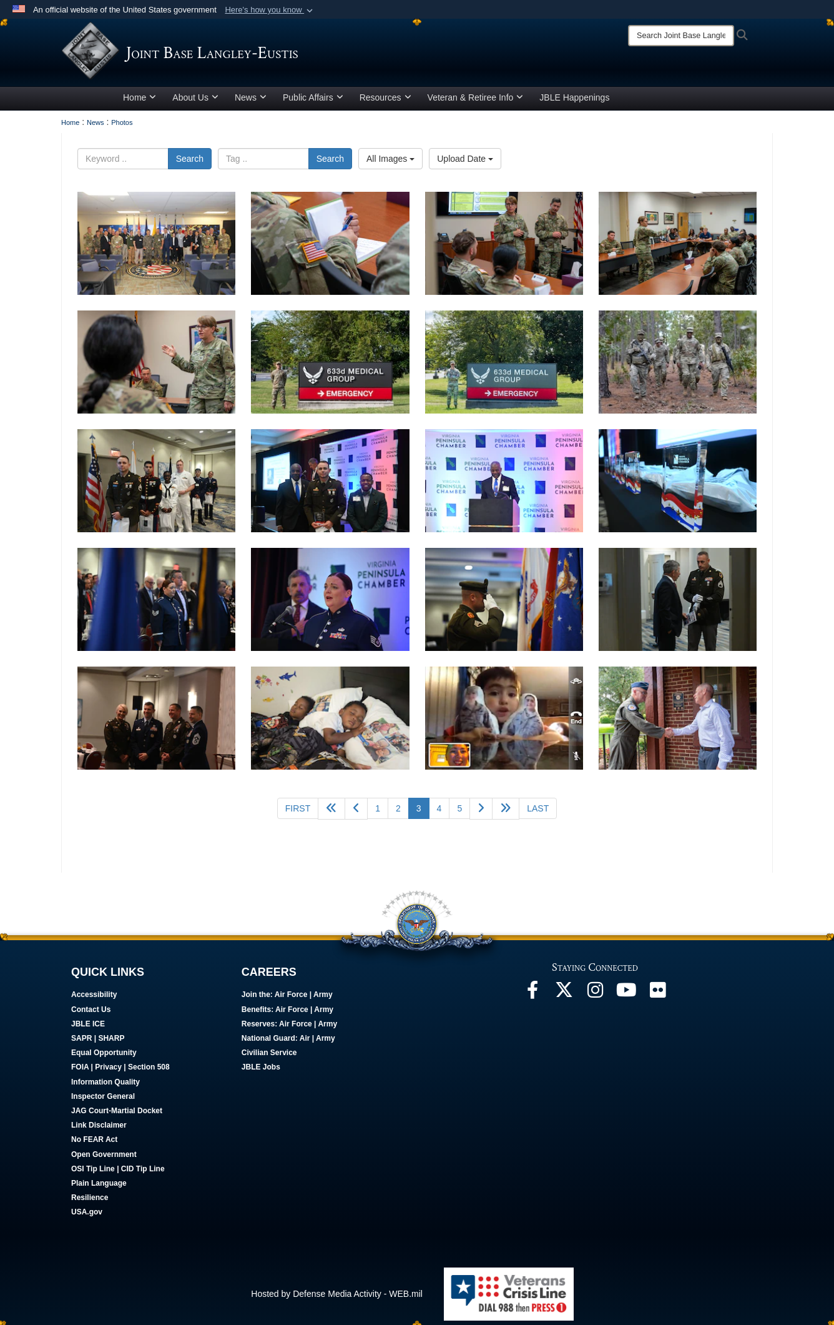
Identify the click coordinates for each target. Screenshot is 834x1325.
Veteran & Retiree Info (476, 102)
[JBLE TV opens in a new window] (626, 998)
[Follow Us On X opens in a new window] (563, 998)
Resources (385, 102)
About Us (195, 102)
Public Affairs (313, 102)
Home (139, 102)
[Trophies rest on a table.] (678, 485)
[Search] (681, 35)
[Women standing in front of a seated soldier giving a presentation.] (156, 366)
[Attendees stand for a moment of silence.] (156, 603)
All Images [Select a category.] (390, 163)
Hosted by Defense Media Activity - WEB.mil (337, 1298)
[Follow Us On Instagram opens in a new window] (595, 998)
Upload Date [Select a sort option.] (465, 163)
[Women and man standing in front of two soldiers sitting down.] (504, 247)
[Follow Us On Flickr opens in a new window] (657, 998)
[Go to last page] (538, 812)
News (251, 102)
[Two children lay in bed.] (330, 722)
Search (190, 163)
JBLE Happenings (574, 102)
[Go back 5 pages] (331, 813)
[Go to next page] (481, 813)
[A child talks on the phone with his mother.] (504, 722)
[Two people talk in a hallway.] (678, 603)
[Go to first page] (297, 812)
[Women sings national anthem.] (330, 603)
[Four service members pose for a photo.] (156, 722)
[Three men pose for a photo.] (330, 485)
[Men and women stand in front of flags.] (156, 485)
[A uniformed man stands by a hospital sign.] (330, 366)
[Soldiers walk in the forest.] (678, 366)
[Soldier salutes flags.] (504, 603)
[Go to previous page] (356, 813)
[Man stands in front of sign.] (504, 485)
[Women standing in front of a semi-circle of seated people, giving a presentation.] (678, 247)
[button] (270, 10)
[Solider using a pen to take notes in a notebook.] (330, 247)
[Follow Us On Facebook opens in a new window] (532, 998)
